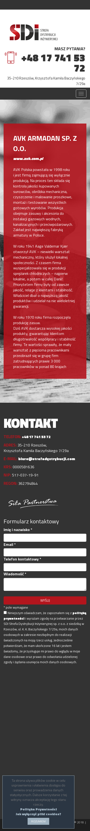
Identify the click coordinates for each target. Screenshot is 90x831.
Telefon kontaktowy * (22, 559)
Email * (10, 544)
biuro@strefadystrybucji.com (46, 459)
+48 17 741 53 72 (53, 62)
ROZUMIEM (38, 821)
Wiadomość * (15, 574)
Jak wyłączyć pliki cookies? (38, 813)
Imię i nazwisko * (18, 529)
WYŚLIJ (45, 600)
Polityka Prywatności (38, 809)
